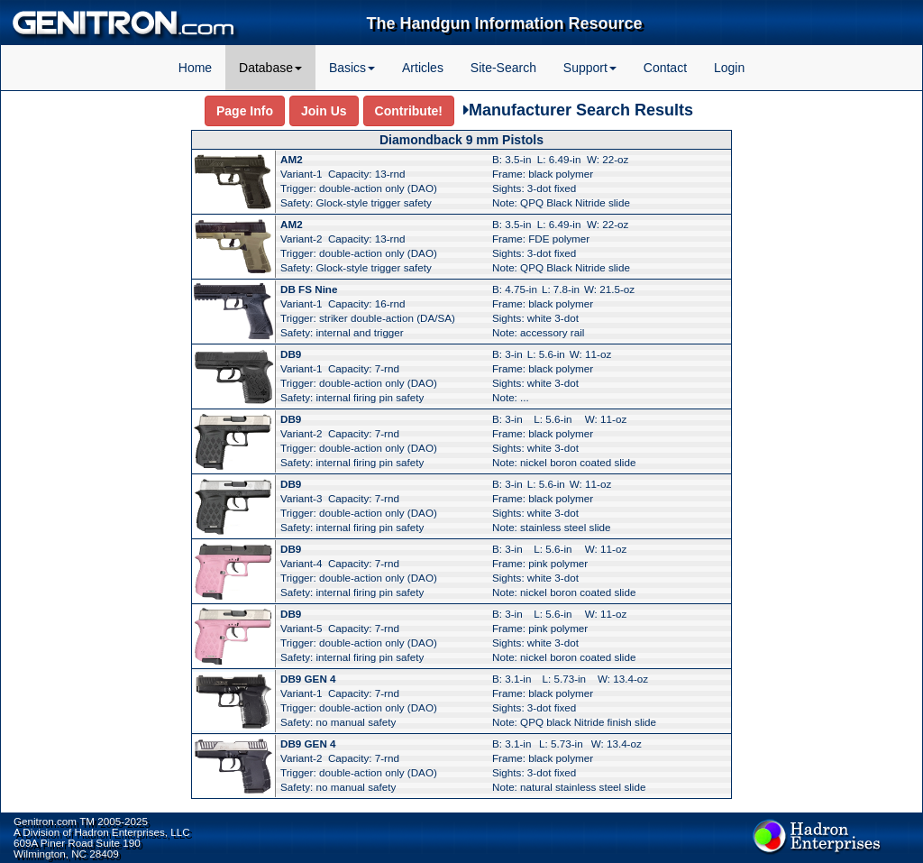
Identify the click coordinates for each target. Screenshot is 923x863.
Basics (352, 67)
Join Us (324, 111)
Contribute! (409, 111)
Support (590, 67)
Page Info (244, 111)
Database (270, 67)
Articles (422, 67)
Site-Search (503, 67)
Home (195, 67)
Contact (665, 67)
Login (729, 67)
